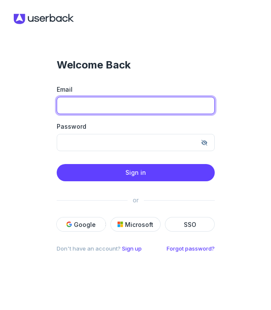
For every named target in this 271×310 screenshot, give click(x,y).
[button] (93, 224)
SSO (190, 224)
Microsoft (135, 224)
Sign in (135, 172)
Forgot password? (191, 248)
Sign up (132, 248)
